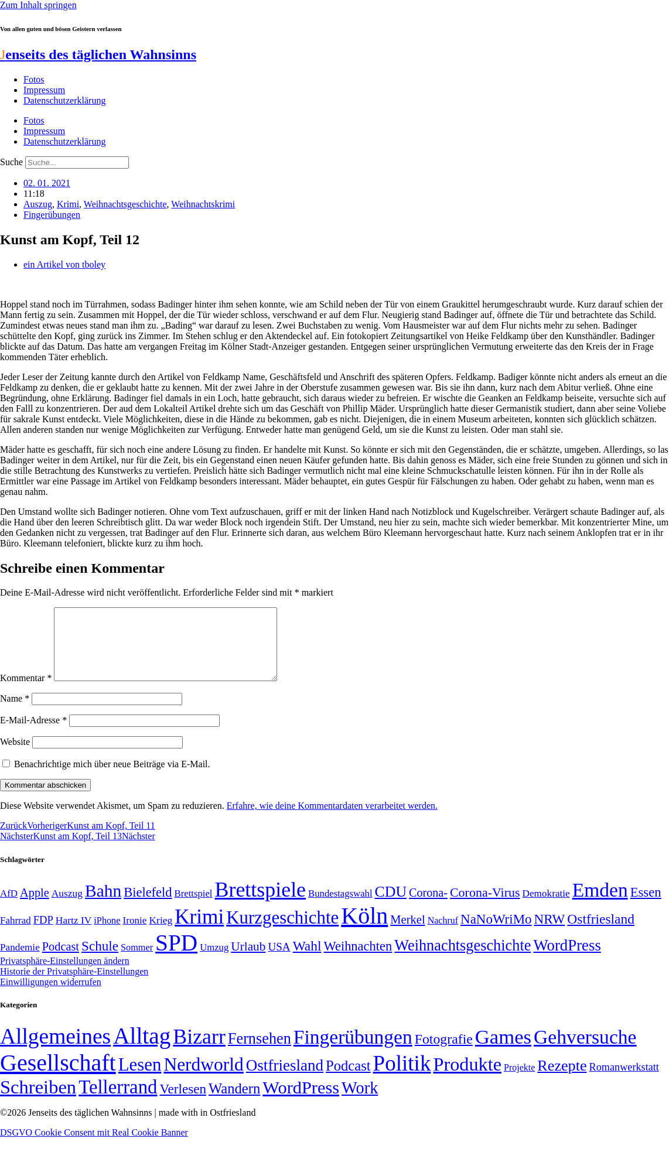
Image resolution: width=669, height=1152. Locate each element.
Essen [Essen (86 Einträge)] (645, 906)
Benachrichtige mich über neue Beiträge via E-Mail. (112, 778)
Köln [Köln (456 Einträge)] (364, 930)
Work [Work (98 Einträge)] (360, 1102)
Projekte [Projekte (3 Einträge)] (519, 1081)
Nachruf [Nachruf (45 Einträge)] (443, 934)
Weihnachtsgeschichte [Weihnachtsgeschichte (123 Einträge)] (462, 959)
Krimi (68, 204)
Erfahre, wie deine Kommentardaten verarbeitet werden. (332, 820)
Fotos (34, 79)
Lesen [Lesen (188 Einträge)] (140, 1078)
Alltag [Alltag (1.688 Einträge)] (141, 1049)
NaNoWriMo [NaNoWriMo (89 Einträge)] (495, 933)
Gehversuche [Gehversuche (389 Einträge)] (585, 1051)
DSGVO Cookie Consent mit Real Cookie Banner (94, 1146)
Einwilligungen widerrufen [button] (50, 996)
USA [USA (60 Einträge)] (279, 961)
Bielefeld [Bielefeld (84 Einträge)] (148, 906)
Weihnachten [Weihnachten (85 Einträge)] (358, 960)
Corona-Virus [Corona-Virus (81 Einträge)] (485, 906)
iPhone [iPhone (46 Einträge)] (107, 934)
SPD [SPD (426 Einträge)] (176, 956)
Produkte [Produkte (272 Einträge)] (467, 1078)
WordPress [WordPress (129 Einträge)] (566, 959)
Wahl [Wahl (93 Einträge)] (307, 960)
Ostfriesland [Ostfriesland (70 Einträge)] (284, 1079)
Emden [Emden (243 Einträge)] (600, 904)
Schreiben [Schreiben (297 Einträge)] (38, 1101)
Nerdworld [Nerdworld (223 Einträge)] (203, 1078)
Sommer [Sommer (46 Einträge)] (137, 961)
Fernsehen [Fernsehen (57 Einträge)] (259, 1052)
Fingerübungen (51, 215)
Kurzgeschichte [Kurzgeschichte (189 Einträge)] (282, 931)
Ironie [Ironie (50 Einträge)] (134, 934)
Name (14, 712)
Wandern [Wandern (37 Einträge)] (234, 1102)
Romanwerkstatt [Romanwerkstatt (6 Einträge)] (624, 1081)
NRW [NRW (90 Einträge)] (549, 933)
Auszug (37, 204)
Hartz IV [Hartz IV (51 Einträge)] (73, 934)
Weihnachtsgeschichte (125, 204)
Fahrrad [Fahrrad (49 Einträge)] (15, 934)
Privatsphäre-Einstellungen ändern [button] (64, 975)
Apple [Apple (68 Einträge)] (34, 906)
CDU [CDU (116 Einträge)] (391, 905)
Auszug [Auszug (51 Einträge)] (67, 907)
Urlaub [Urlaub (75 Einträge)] (248, 960)
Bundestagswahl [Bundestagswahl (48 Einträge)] (340, 907)
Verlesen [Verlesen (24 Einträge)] (182, 1102)
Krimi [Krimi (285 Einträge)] (199, 930)
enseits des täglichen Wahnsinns (98, 54)
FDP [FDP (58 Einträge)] (43, 934)
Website (15, 756)
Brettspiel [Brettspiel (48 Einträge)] (194, 907)
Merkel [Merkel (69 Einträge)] (407, 933)
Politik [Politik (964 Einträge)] (402, 1077)
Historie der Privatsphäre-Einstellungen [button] (74, 985)
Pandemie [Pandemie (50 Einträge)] (20, 961)
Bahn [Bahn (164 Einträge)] (103, 904)
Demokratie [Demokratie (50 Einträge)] (546, 907)
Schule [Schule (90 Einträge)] (99, 960)
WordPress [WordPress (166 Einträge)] (300, 1102)
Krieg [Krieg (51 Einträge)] (161, 934)
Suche (11, 162)
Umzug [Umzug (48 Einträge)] (214, 961)
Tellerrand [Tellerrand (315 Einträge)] (117, 1101)
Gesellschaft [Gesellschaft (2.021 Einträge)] (58, 1077)
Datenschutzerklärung (64, 100)
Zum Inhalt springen (38, 5)
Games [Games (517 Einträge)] (503, 1051)
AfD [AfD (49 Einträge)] (9, 907)
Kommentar (26, 692)
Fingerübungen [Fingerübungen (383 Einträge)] (352, 1051)
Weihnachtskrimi (203, 204)
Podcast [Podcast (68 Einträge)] (60, 960)
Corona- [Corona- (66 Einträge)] (428, 906)
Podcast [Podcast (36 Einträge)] (348, 1080)
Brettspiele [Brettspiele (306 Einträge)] (260, 903)
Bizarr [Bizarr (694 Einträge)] (199, 1050)
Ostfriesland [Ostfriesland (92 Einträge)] (600, 933)
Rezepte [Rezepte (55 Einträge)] (561, 1079)
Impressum (44, 90)
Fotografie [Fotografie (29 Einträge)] (444, 1053)
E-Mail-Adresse (33, 734)
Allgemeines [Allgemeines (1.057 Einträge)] (55, 1050)
